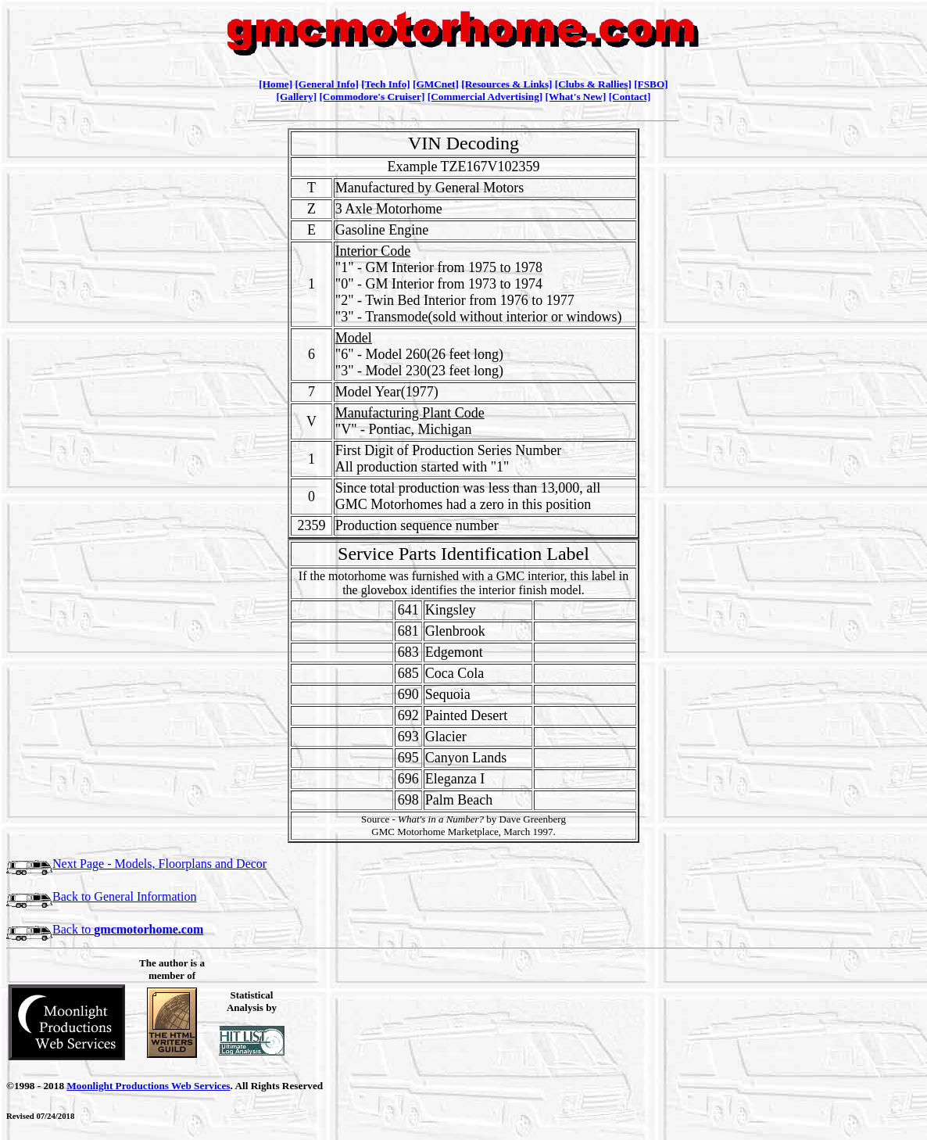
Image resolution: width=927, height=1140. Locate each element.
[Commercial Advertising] (485, 96)
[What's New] (576, 96)
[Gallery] (297, 96)
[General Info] (326, 84)
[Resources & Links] (506, 84)
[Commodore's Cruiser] (371, 96)
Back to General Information (101, 896)
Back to (104, 929)
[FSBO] (651, 84)
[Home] (275, 84)
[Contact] (630, 96)
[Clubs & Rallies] (593, 84)
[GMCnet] (436, 84)
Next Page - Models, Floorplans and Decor (136, 863)
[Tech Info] (385, 84)
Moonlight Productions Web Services (148, 1086)
